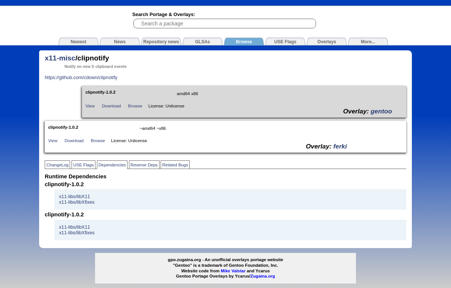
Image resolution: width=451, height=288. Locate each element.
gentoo (381, 111)
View (90, 106)
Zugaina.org (262, 276)
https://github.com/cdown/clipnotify (81, 77)
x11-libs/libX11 (74, 196)
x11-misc (60, 58)
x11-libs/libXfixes (76, 202)
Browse (135, 106)
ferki (340, 146)
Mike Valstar (233, 271)
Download (111, 106)
